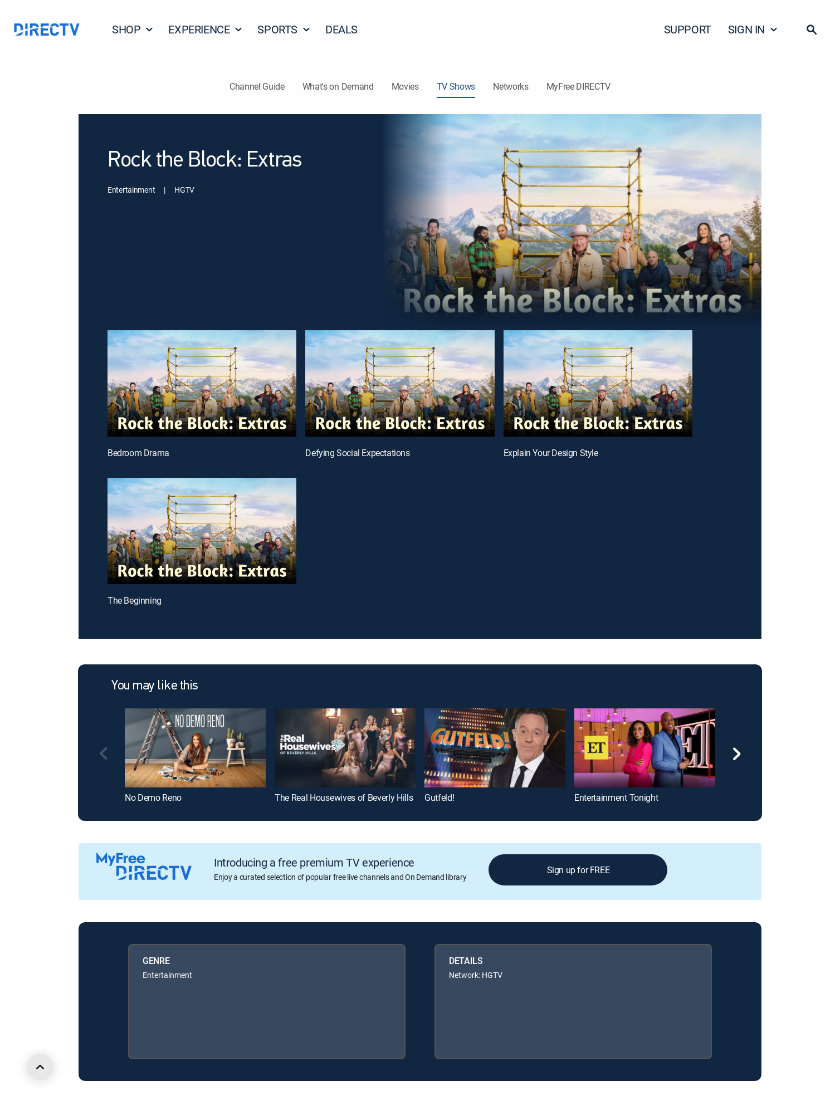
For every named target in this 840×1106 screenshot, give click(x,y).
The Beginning (135, 600)
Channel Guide (257, 86)
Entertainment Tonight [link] (616, 797)
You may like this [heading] (154, 686)
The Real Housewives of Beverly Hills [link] (344, 797)
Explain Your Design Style (551, 453)
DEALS (341, 29)
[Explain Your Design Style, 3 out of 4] (598, 383)
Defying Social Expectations (357, 453)
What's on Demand (338, 86)
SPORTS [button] (284, 29)
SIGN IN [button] (753, 29)
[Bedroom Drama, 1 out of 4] (202, 383)
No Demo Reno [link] (153, 797)
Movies (405, 86)
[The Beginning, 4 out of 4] (202, 531)
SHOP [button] (133, 29)
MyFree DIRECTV (578, 86)
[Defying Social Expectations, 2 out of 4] (399, 383)
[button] (812, 29)
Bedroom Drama (138, 453)
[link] (195, 747)
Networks (510, 86)
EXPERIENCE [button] (205, 29)
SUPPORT (687, 29)
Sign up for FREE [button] (578, 870)
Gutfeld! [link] (439, 797)
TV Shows (456, 86)
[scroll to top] (40, 1067)
